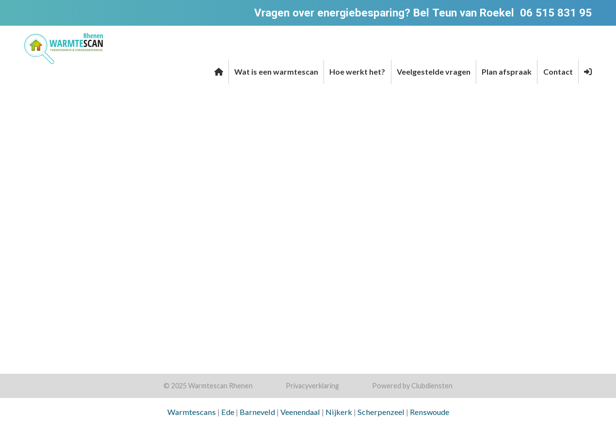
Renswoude (429, 411)
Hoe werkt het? (357, 71)
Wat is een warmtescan (276, 71)
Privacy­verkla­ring (312, 386)
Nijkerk (338, 411)
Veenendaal (300, 411)
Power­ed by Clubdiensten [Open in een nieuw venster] (412, 386)
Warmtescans (191, 411)
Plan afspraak (507, 71)
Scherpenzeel (381, 411)
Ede (227, 411)
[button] (588, 72)
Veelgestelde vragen (433, 71)
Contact (558, 71)
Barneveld (257, 411)
